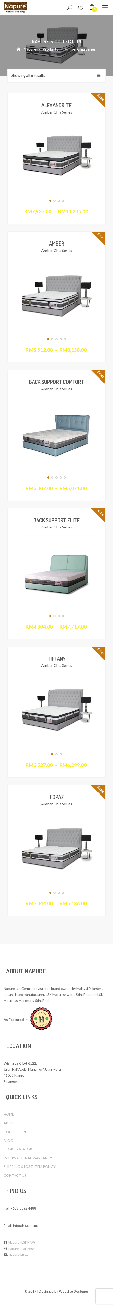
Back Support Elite (56, 520)
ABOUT (10, 1123)
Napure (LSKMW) (21, 1242)
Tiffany (57, 658)
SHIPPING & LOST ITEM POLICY (30, 1166)
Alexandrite (56, 105)
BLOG (8, 1140)
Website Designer (73, 1291)
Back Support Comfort (56, 381)
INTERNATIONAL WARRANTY (28, 1158)
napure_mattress (21, 1248)
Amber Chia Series (56, 112)
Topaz (56, 796)
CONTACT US (15, 1175)
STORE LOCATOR (18, 1149)
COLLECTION (15, 1132)
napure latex (18, 1254)
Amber (56, 243)
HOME (9, 1114)
